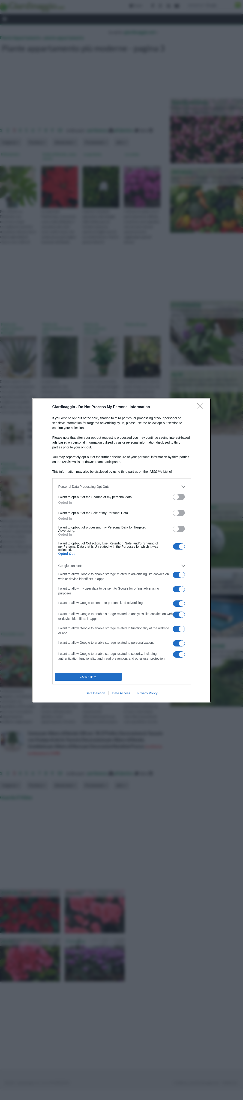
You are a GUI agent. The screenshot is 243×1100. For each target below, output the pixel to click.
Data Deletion (95, 693)
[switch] (179, 497)
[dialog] (121, 550)
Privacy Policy (147, 693)
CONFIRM (88, 676)
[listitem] (121, 486)
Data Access (121, 693)
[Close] (201, 407)
